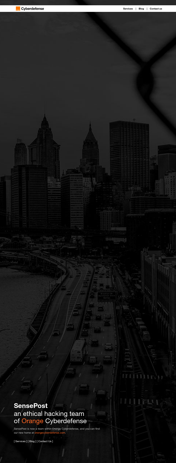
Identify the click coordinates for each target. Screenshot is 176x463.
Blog (141, 8)
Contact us (156, 8)
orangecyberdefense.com (50, 432)
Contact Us (44, 441)
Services (128, 8)
